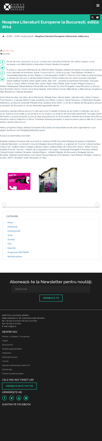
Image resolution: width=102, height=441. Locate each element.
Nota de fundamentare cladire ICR (16, 365)
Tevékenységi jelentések (12, 349)
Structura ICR (7, 345)
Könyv (10, 222)
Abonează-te (51, 298)
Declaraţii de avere (9, 357)
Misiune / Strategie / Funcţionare (15, 336)
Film (10, 244)
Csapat (5, 341)
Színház (11, 239)
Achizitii (5, 361)
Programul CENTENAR (18, 252)
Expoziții (12, 248)
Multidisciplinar (15, 256)
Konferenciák (14, 231)
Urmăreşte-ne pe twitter (19, 386)
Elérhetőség (7, 369)
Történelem (6, 353)
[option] (19, 180)
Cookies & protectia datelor (13, 374)
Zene (10, 235)
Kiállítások (13, 227)
